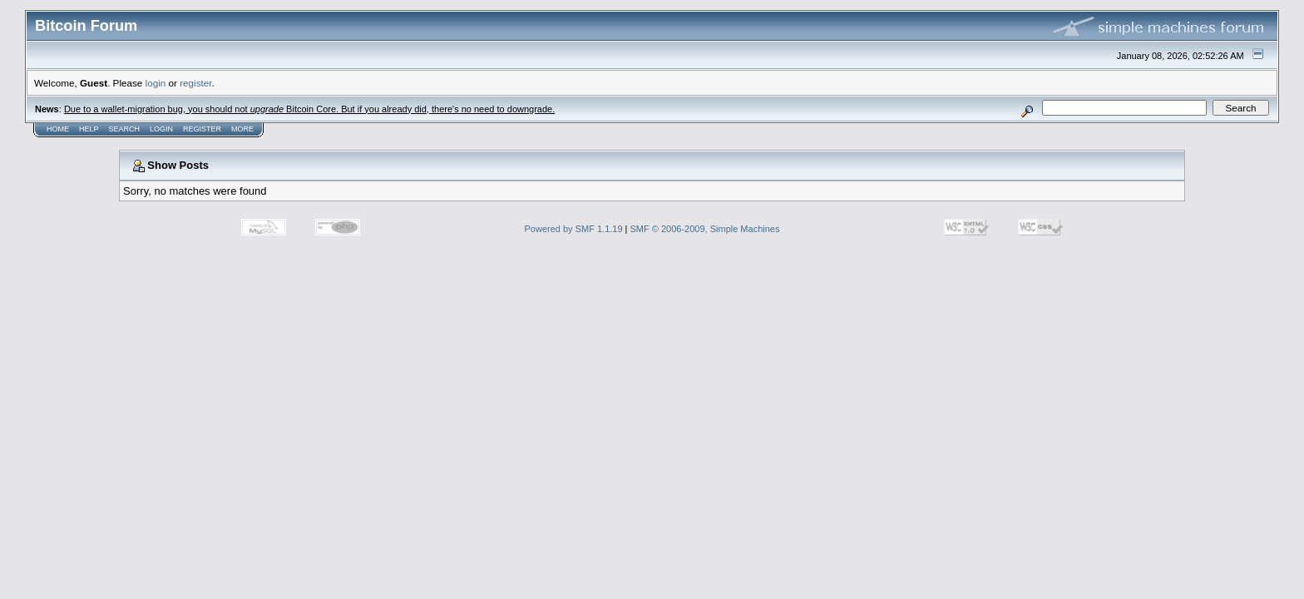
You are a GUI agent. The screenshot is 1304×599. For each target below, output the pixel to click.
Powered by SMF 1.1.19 (574, 229)
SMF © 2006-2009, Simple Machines (705, 229)
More (242, 129)
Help (89, 129)
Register (202, 129)
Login (161, 129)
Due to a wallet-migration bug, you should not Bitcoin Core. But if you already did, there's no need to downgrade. (309, 109)
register (195, 82)
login (156, 82)
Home (58, 129)
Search (125, 129)
